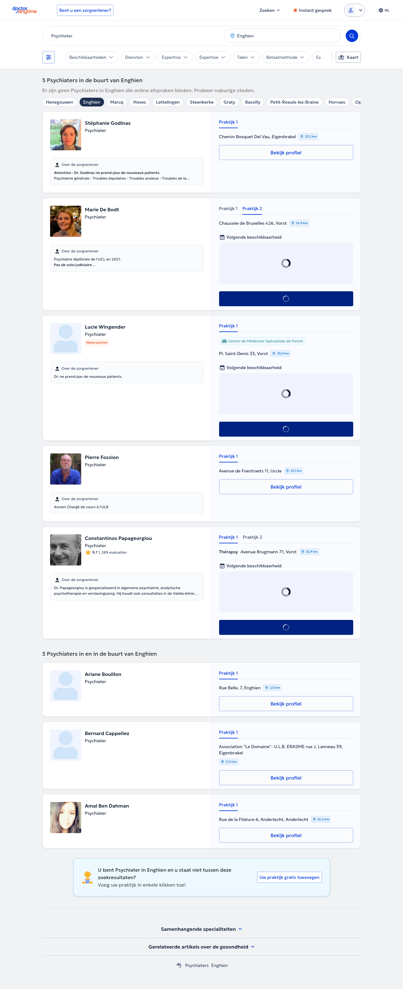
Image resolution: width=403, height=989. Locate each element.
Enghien (92, 102)
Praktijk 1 (228, 122)
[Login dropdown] (354, 10)
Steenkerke (202, 102)
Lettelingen (168, 102)
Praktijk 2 (252, 208)
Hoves (139, 102)
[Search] (352, 36)
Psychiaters (197, 965)
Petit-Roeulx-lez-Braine (294, 102)
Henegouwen (59, 102)
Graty (229, 102)
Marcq (116, 102)
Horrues (337, 102)
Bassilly (252, 102)
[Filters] (48, 57)
